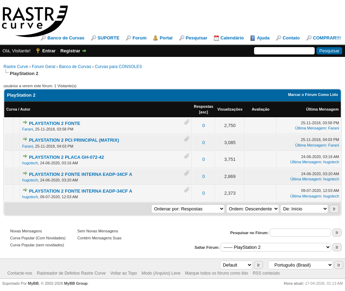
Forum (139, 37)
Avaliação (260, 109)
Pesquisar (196, 37)
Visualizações (230, 109)
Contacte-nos (19, 273)
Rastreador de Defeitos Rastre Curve (71, 273)
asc (203, 112)
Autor (25, 109)
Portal (166, 37)
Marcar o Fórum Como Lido (313, 94)
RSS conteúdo (266, 273)
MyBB (33, 283)
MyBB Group (75, 283)
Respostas (203, 106)
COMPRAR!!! (327, 37)
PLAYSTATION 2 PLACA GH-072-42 (66, 157)
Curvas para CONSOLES (118, 66)
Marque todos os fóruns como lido (216, 273)
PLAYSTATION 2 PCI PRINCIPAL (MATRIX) (74, 140)
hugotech (30, 163)
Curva (11, 109)
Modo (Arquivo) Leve (160, 273)
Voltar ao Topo (123, 273)
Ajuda (263, 37)
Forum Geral (43, 66)
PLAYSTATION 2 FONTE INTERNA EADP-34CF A (80, 174)
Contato (291, 37)
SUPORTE (109, 37)
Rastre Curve (15, 66)
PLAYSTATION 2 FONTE (54, 123)
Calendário (232, 37)
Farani (27, 129)
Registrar (70, 50)
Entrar (48, 50)
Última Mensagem (322, 109)
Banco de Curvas (65, 37)
